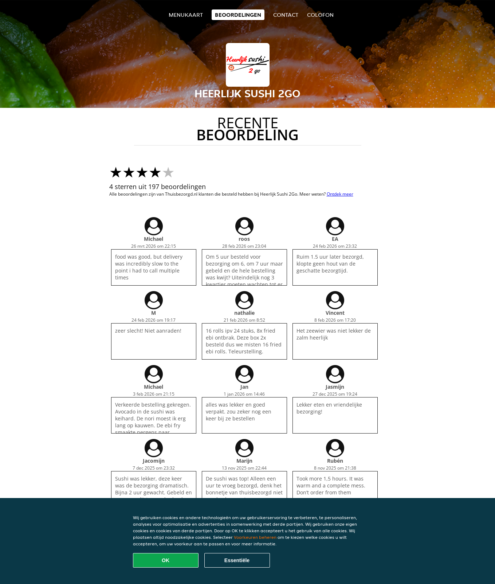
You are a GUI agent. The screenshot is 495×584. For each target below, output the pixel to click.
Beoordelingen (238, 15)
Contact (285, 15)
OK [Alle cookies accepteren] (165, 560)
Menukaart (186, 15)
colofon (320, 15)
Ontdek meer (340, 194)
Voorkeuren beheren (255, 537)
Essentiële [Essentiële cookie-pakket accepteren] (237, 560)
